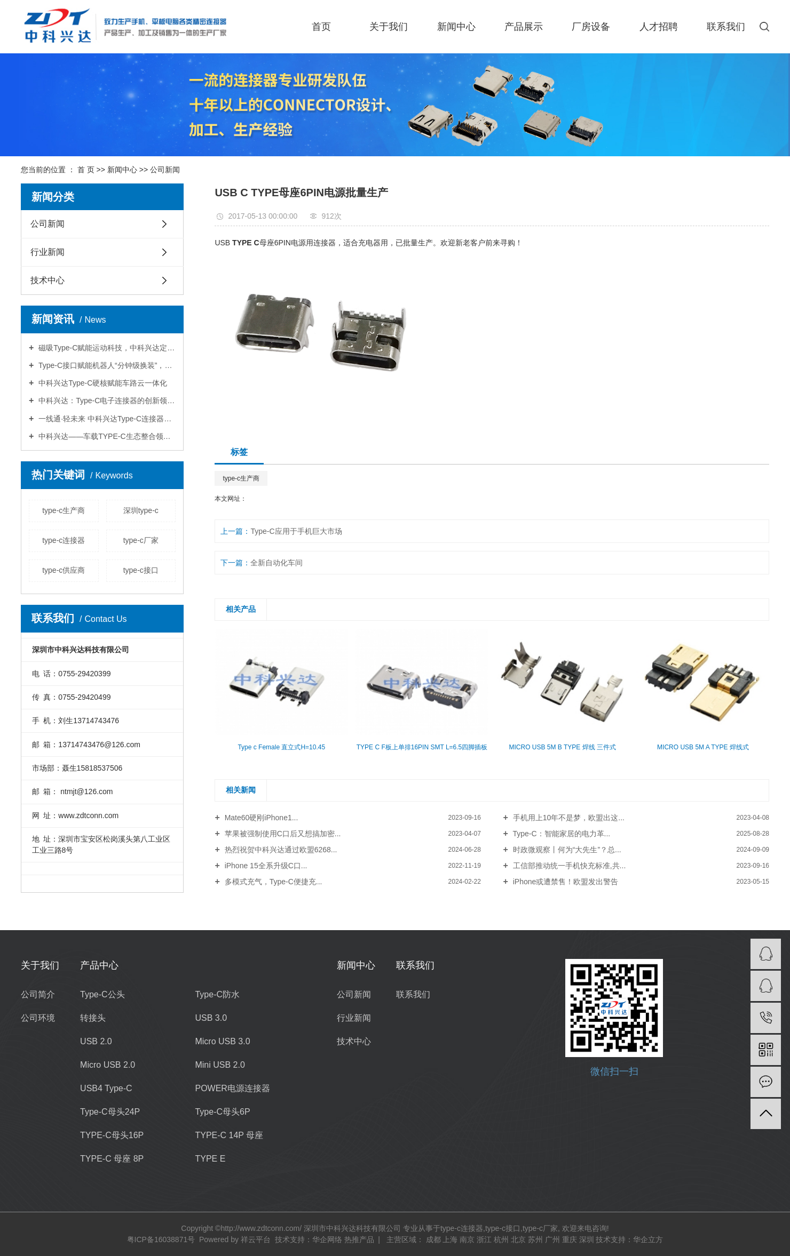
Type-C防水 (217, 994)
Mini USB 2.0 (219, 1064)
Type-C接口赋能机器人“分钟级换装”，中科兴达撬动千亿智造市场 (106, 365)
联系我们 (726, 26)
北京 (518, 1239)
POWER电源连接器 (232, 1088)
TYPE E (210, 1158)
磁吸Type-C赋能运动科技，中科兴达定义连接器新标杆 (106, 347)
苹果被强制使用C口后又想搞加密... (282, 833)
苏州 (535, 1239)
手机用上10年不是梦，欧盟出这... (568, 817)
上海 (450, 1239)
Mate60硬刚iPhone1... (260, 817)
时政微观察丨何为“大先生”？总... (566, 849)
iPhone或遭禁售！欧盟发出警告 (565, 881)
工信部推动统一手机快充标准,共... (568, 865)
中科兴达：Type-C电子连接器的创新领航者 (106, 400)
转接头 (93, 1017)
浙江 (484, 1239)
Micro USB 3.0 (222, 1041)
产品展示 (523, 26)
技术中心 (47, 280)
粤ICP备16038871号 (161, 1239)
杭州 (501, 1239)
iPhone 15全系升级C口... (265, 865)
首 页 (85, 169)
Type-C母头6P (222, 1111)
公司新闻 (165, 169)
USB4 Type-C (106, 1088)
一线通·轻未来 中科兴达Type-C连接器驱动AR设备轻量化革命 (106, 418)
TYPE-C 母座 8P (112, 1158)
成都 (433, 1239)
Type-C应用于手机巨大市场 (296, 531)
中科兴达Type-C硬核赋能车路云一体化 (101, 383)
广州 (552, 1239)
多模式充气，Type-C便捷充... (272, 881)
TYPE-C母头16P (112, 1135)
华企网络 (327, 1239)
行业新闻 (47, 252)
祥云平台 (256, 1239)
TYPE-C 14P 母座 (229, 1135)
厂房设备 (591, 26)
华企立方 (648, 1239)
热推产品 (359, 1239)
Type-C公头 (102, 994)
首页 (321, 26)
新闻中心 (456, 26)
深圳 (586, 1239)
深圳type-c (141, 510)
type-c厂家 (141, 540)
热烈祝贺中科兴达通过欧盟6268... (280, 849)
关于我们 (388, 26)
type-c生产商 (63, 510)
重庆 (569, 1239)
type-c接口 (141, 570)
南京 (467, 1239)
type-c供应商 (63, 570)
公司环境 (38, 1017)
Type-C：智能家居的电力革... (560, 833)
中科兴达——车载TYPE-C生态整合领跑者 (106, 436)
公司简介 (38, 994)
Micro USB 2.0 (107, 1064)
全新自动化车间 (276, 562)
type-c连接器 (63, 540)
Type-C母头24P (110, 1111)
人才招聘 (658, 26)
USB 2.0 (96, 1041)
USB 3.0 (211, 1017)
